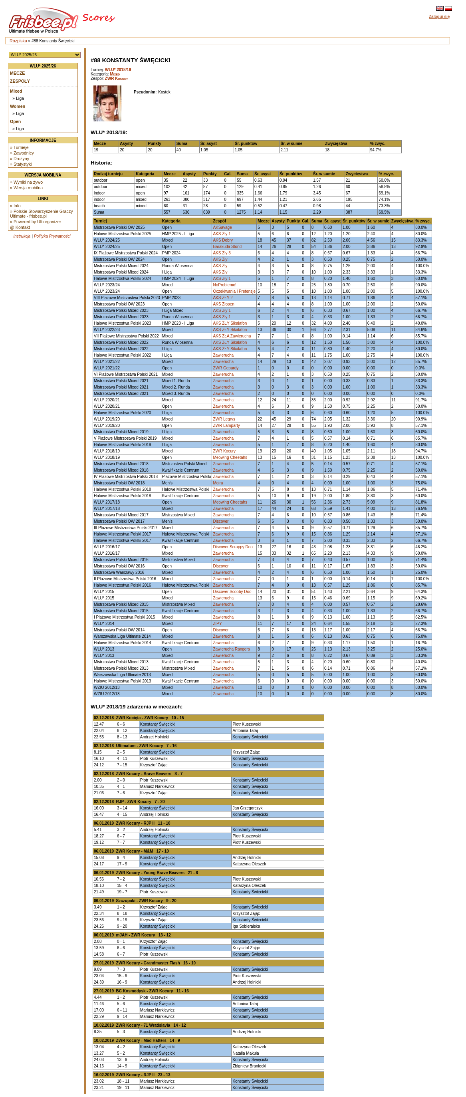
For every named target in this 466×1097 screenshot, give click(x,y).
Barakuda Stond (227, 246)
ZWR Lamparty (226, 425)
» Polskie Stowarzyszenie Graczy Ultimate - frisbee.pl (41, 213)
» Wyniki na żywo (26, 182)
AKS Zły (220, 259)
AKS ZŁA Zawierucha (232, 336)
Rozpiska (18, 40)
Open (15, 121)
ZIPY (217, 623)
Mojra (218, 483)
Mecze (17, 73)
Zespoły (20, 81)
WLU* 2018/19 (118, 69)
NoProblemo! (224, 285)
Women (17, 106)
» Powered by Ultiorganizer (35, 221)
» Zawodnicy (22, 153)
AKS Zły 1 (221, 234)
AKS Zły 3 (221, 253)
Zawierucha (223, 355)
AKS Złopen (223, 304)
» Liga (18, 98)
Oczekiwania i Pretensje (234, 291)
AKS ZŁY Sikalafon (230, 323)
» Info (15, 205)
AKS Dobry (222, 240)
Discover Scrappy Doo (232, 547)
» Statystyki (21, 164)
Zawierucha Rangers (231, 649)
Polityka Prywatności (52, 236)
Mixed (16, 91)
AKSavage (222, 227)
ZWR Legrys (224, 419)
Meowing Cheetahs (230, 457)
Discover (220, 521)
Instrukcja (21, 236)
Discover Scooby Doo (232, 591)
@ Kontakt (20, 227)
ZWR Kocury (116, 78)
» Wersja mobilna (26, 187)
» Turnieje (19, 147)
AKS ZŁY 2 (222, 298)
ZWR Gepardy (225, 368)
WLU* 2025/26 (43, 66)
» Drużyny (19, 158)
